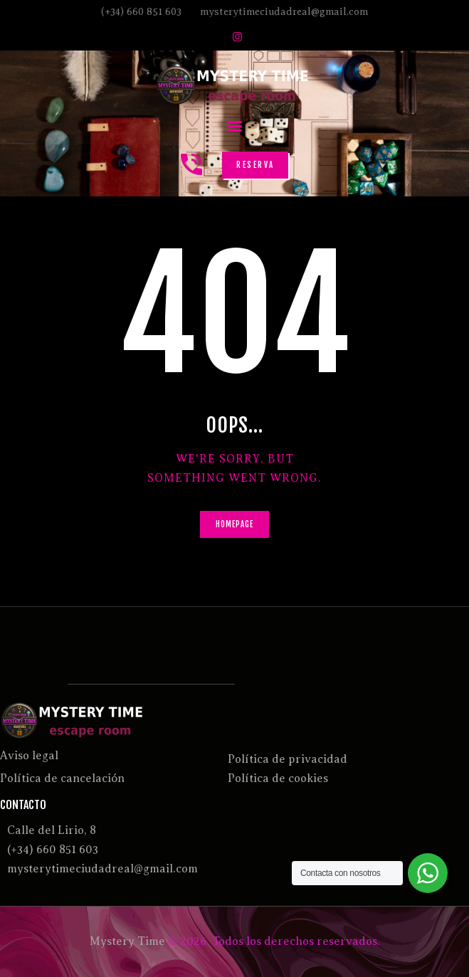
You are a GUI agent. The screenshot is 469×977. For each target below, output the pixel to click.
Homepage (235, 524)
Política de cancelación (62, 778)
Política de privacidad (287, 759)
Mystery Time (127, 941)
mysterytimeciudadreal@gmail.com (102, 868)
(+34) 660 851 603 (52, 849)
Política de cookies (278, 778)
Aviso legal (29, 755)
